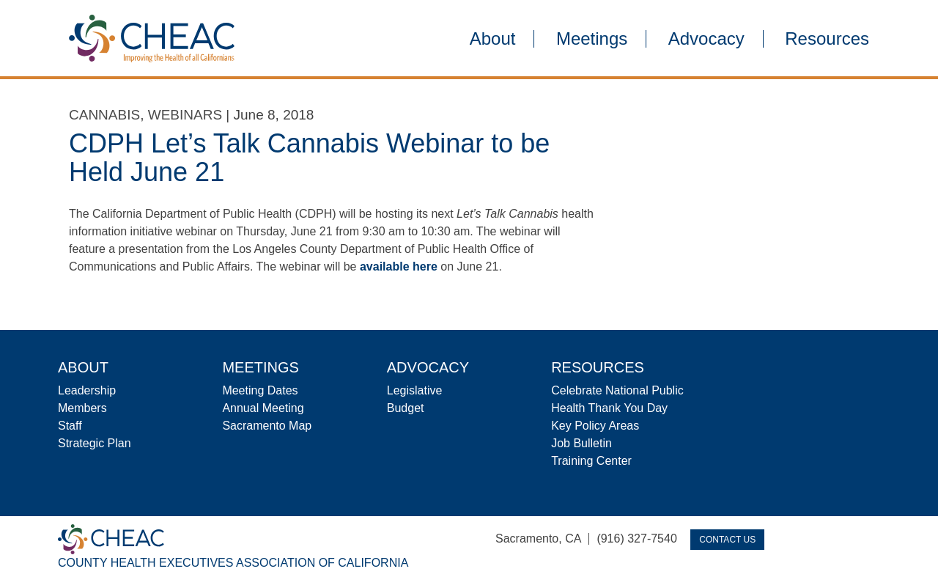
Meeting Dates (260, 390)
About (493, 39)
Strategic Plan (94, 443)
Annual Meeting (262, 408)
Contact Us (727, 539)
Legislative (415, 390)
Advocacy (706, 39)
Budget (405, 408)
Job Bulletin (581, 443)
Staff (70, 425)
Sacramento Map (266, 425)
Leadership (87, 390)
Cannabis (104, 114)
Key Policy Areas (595, 425)
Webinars (185, 114)
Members (82, 408)
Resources (827, 39)
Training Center (591, 461)
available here (398, 266)
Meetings (591, 39)
